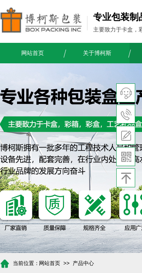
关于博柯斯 (97, 53)
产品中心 (83, 263)
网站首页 (32, 53)
